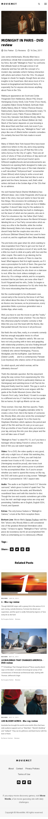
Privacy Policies (32, 768)
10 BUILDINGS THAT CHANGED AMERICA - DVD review (22, 661)
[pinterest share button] (28, 549)
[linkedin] (29, 782)
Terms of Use (24, 774)
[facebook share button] (12, 549)
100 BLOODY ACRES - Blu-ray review (19, 721)
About (11, 768)
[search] (40, 4)
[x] (24, 782)
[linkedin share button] (22, 549)
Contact (19, 768)
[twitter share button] (17, 549)
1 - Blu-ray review (10, 602)
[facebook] (19, 782)
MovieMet (9, 4)
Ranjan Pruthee (32, 519)
